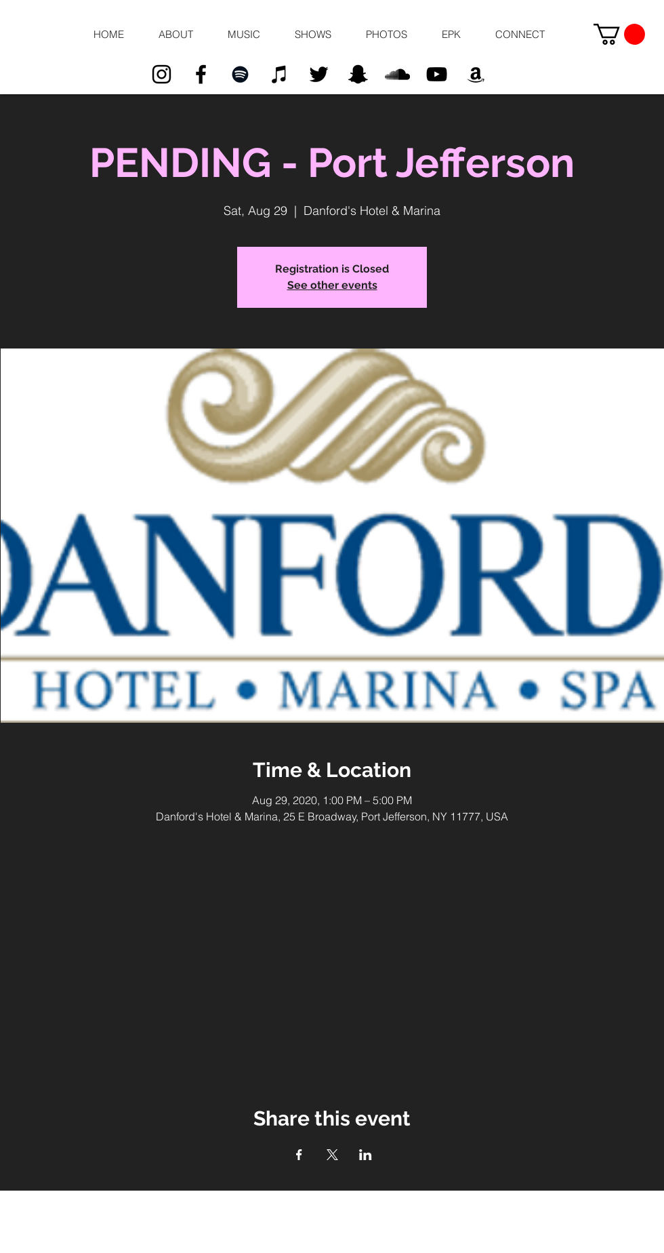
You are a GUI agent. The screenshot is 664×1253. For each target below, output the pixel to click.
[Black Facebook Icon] (200, 74)
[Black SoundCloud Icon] (397, 74)
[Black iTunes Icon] (279, 74)
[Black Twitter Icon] (318, 74)
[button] (175, 35)
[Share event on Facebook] (299, 1154)
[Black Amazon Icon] (476, 74)
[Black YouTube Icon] (436, 74)
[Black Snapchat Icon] (358, 74)
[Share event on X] (332, 1154)
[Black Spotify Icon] (240, 74)
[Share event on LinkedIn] (365, 1154)
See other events (332, 285)
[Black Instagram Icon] (161, 74)
